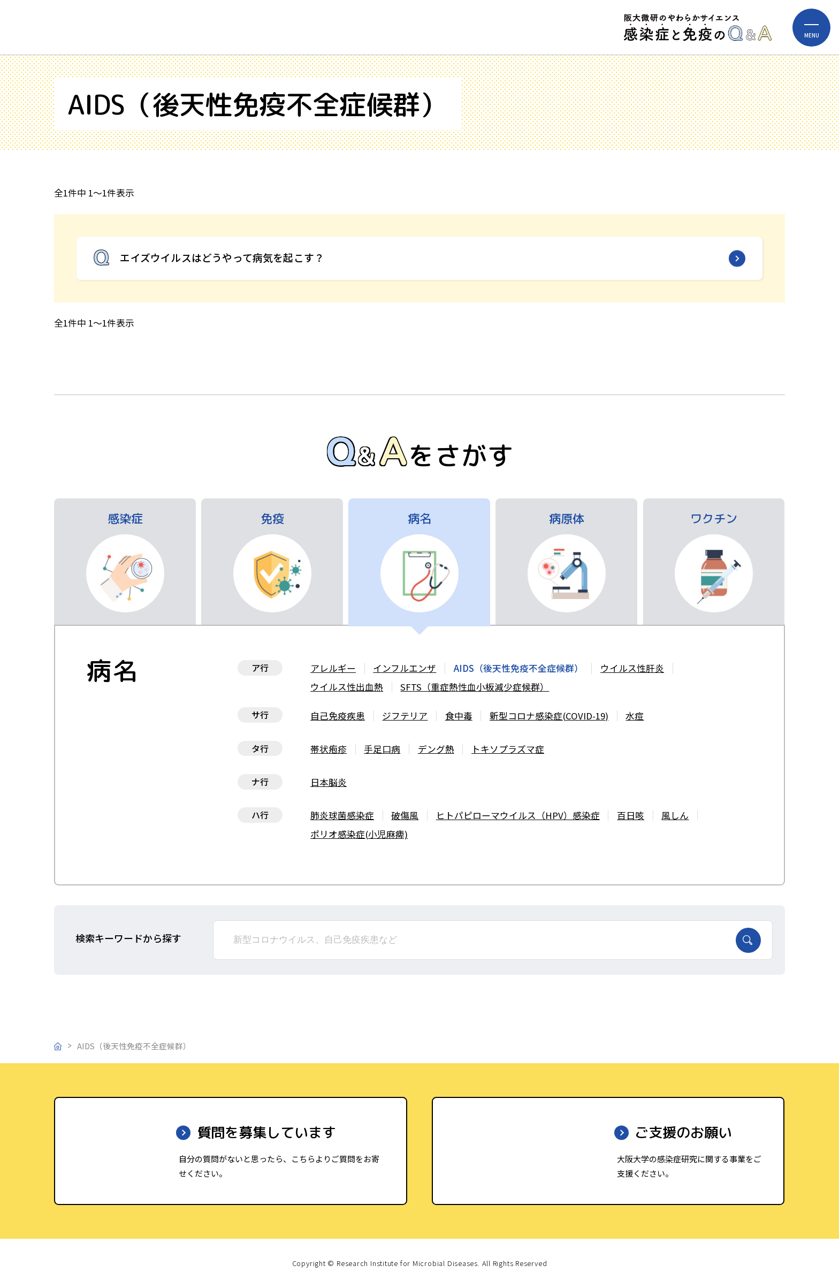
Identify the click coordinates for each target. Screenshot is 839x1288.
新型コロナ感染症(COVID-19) (549, 715)
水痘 (635, 715)
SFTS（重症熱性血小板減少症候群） (474, 686)
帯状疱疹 (328, 749)
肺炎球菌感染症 (342, 815)
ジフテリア (405, 715)
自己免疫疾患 (337, 715)
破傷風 (404, 815)
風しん (675, 815)
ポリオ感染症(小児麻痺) (359, 834)
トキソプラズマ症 (507, 749)
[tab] (125, 561)
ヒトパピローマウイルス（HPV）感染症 (518, 815)
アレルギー (333, 668)
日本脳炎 (328, 782)
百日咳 (630, 815)
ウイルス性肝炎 (632, 668)
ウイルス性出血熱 (346, 686)
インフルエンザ (404, 668)
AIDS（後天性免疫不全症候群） (518, 668)
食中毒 (458, 715)
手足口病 (382, 749)
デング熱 (436, 749)
